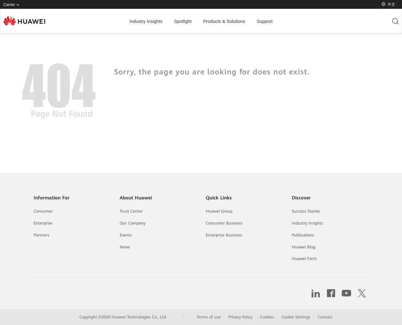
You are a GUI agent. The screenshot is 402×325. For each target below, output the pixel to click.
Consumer (43, 211)
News (125, 247)
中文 (388, 4)
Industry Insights (145, 21)
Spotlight (183, 21)
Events (126, 235)
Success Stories (306, 211)
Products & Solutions (224, 21)
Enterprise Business (224, 235)
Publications (303, 235)
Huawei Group (219, 211)
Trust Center (131, 211)
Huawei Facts (304, 258)
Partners (41, 235)
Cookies (267, 317)
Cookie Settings (296, 317)
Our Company (132, 223)
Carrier (12, 5)
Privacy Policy (240, 317)
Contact (325, 317)
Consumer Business (224, 223)
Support (264, 21)
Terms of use (209, 317)
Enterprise (43, 223)
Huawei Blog (303, 247)
